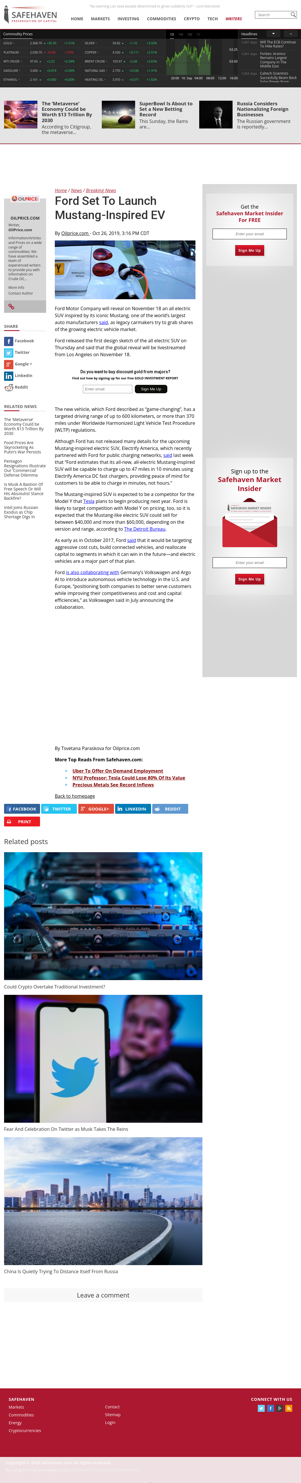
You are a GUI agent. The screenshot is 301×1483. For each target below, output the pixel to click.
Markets (100, 18)
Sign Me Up (249, 250)
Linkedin (18, 375)
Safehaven (22, 1399)
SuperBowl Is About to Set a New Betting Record (166, 109)
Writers (234, 18)
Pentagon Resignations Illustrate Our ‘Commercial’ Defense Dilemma (25, 468)
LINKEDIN (131, 809)
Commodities (161, 18)
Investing (128, 18)
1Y (198, 34)
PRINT (18, 822)
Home (77, 18)
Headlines (249, 34)
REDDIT (168, 809)
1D (172, 34)
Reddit (16, 387)
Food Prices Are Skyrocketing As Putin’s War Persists (22, 447)
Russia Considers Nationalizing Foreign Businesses (263, 109)
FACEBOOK (21, 809)
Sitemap (112, 1414)
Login (110, 1422)
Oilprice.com (75, 233)
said (103, 322)
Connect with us (271, 1399)
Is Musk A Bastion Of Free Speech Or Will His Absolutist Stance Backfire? (23, 491)
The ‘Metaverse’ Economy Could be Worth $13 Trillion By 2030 (67, 112)
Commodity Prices (17, 34)
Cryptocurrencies (25, 1430)
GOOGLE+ (95, 809)
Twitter (17, 352)
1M (180, 34)
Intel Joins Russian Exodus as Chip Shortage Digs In (21, 512)
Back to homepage (75, 796)
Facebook (19, 340)
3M (189, 34)
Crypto (192, 18)
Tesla (88, 501)
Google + (18, 364)
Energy (15, 1422)
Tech (213, 18)
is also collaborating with (92, 572)
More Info (16, 287)
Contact (112, 1407)
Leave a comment (103, 1295)
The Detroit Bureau (145, 529)
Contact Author (20, 293)
